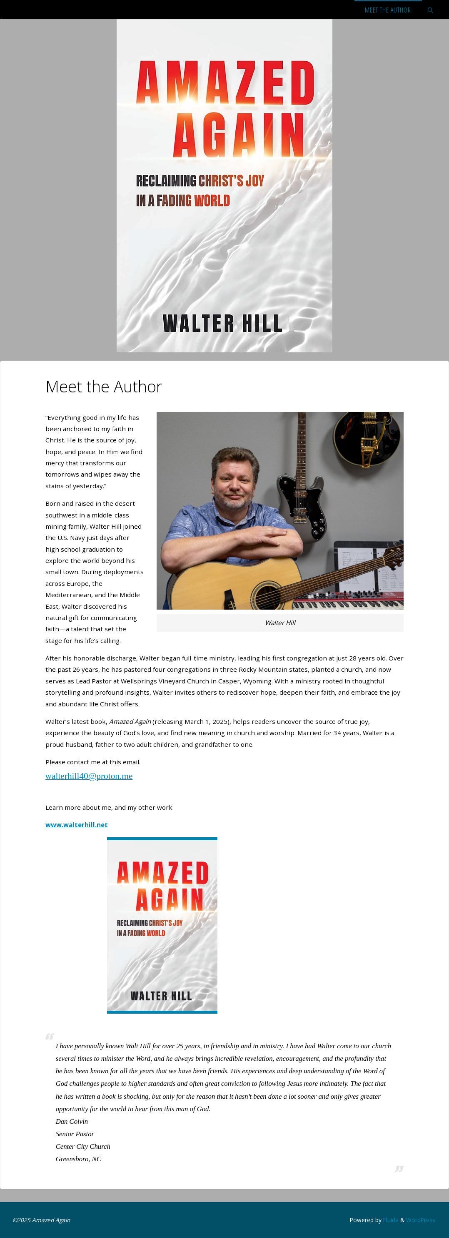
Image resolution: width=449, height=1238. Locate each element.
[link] (431, 9)
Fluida (390, 1220)
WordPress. (421, 1220)
